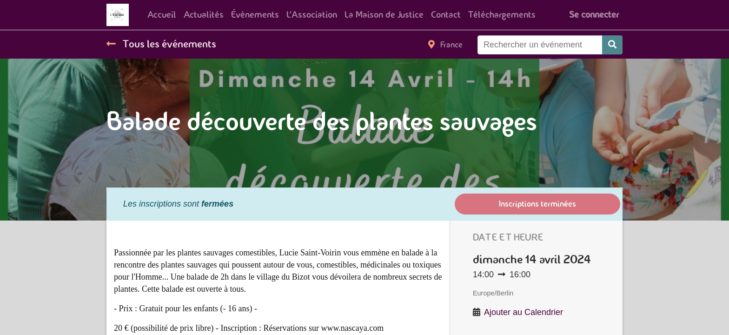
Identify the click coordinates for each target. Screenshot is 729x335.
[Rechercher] (612, 44)
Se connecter (594, 14)
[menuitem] (162, 15)
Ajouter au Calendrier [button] (523, 312)
